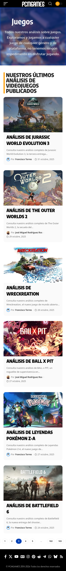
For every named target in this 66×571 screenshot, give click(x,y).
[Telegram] (44, 557)
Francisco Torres (23, 159)
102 (51, 541)
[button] (7, 3)
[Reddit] (39, 557)
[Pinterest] (33, 557)
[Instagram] (28, 557)
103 (60, 541)
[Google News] (22, 557)
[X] (10, 557)
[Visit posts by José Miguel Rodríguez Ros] (8, 233)
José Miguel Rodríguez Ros (28, 232)
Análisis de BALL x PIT (30, 361)
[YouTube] (16, 557)
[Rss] (61, 557)
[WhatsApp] (49, 557)
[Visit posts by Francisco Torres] (8, 159)
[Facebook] (6, 557)
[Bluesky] (55, 557)
